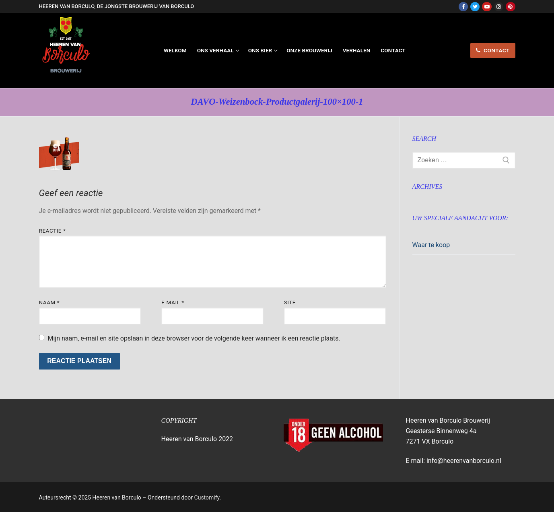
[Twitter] (475, 6)
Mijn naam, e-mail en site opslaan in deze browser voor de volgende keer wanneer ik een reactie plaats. (193, 338)
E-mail (172, 302)
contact (493, 50)
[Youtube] (486, 6)
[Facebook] (463, 6)
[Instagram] (498, 6)
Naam (49, 302)
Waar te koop (431, 245)
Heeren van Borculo (95, 81)
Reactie (52, 230)
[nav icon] (441, 50)
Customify (207, 497)
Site (290, 302)
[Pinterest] (510, 6)
